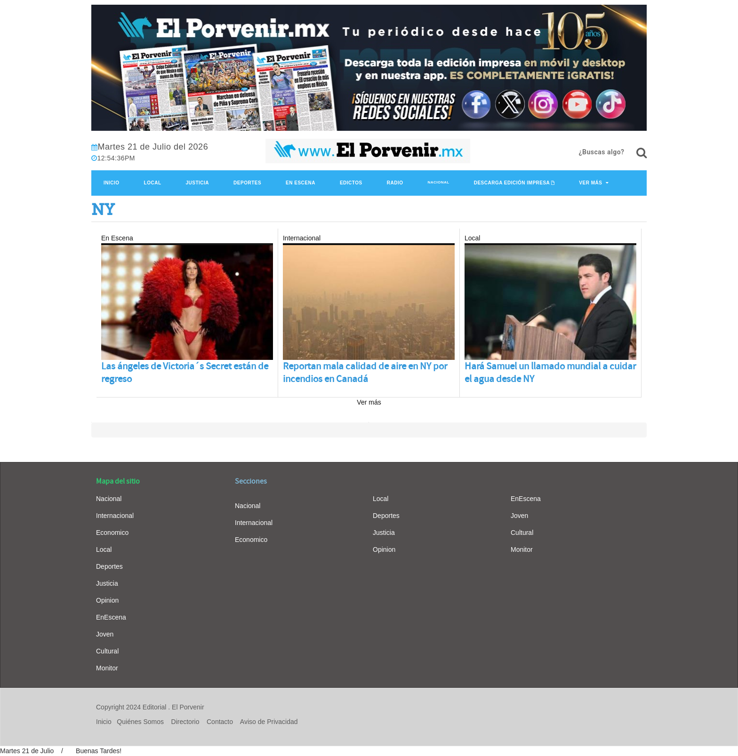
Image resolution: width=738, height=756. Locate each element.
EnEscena (111, 617)
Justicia (197, 182)
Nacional (438, 182)
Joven (104, 634)
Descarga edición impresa (512, 182)
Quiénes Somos (140, 721)
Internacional (115, 515)
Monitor (107, 668)
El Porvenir (188, 707)
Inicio (112, 182)
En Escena (300, 182)
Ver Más (590, 182)
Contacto (220, 721)
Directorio (185, 721)
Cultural (107, 651)
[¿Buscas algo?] (641, 152)
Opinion (107, 600)
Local (152, 182)
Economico (112, 532)
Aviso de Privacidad (269, 721)
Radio (395, 182)
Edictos (351, 182)
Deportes (247, 182)
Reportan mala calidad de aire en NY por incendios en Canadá (365, 372)
